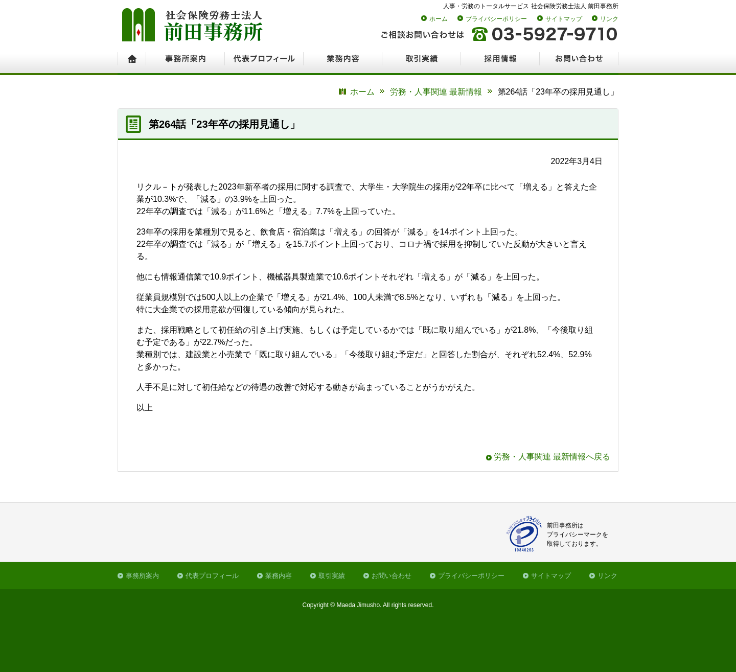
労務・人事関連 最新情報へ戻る (552, 456)
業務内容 (278, 576)
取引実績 (331, 576)
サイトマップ (563, 18)
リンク (609, 18)
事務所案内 (142, 576)
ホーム (438, 18)
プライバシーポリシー (496, 18)
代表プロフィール (212, 576)
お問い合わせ (391, 576)
